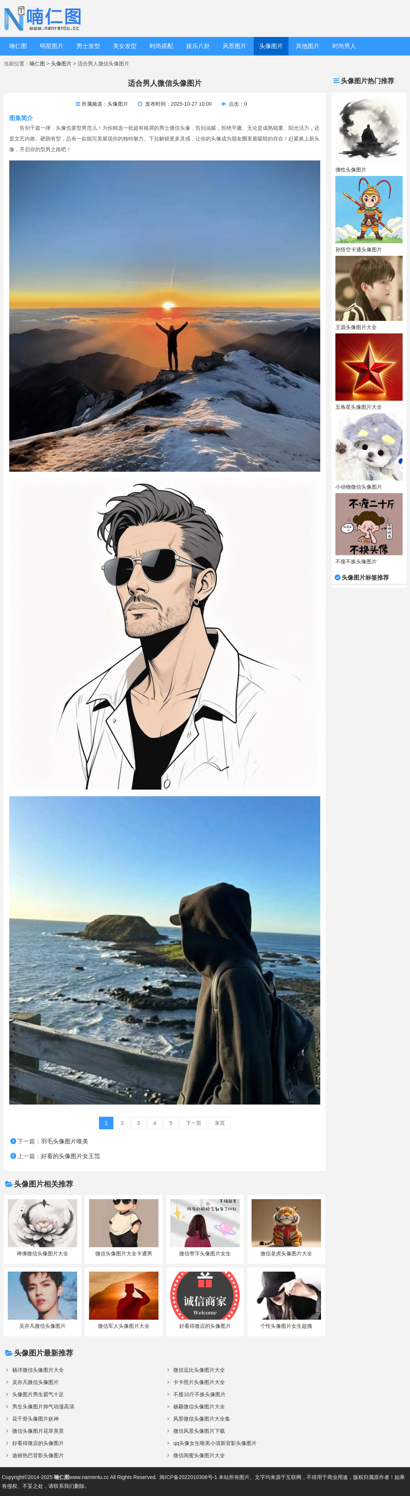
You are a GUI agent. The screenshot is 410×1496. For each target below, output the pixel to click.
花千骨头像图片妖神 (35, 1419)
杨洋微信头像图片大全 (38, 1370)
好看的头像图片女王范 (70, 1156)
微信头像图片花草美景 (38, 1431)
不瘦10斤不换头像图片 (199, 1394)
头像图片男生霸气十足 (38, 1394)
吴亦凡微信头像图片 (35, 1382)
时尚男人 (344, 46)
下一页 (193, 1123)
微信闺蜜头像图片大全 (199, 1455)
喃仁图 (18, 46)
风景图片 (234, 46)
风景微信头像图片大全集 (201, 1419)
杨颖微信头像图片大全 (199, 1407)
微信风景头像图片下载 (199, 1431)
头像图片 (271, 46)
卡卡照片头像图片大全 (199, 1382)
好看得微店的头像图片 (38, 1443)
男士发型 (88, 46)
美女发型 (125, 46)
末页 (220, 1123)
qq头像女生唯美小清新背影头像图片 (215, 1443)
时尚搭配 (161, 46)
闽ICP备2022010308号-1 (188, 1477)
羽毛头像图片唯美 (64, 1141)
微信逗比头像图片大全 (199, 1370)
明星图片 (52, 46)
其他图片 (308, 46)
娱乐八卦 (198, 46)
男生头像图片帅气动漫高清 (43, 1407)
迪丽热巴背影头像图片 (38, 1455)
